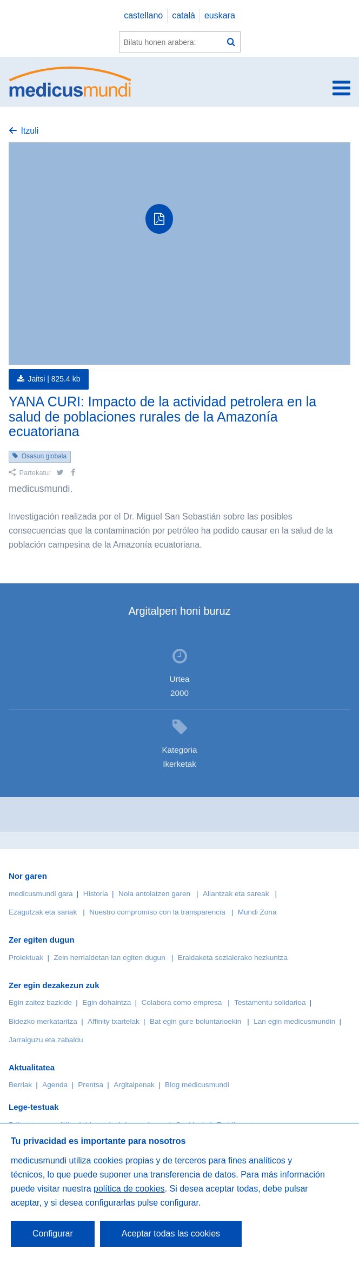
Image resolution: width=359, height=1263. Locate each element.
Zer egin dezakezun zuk (54, 985)
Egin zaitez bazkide (40, 1002)
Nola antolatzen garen (154, 894)
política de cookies (129, 1188)
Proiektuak (26, 957)
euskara (219, 15)
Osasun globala (44, 456)
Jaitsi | (54, 378)
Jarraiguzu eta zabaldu (46, 1040)
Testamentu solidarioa (269, 1002)
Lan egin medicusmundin (294, 1021)
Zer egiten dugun (42, 939)
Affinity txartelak (113, 1021)
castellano (143, 15)
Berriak (20, 1085)
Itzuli (29, 130)
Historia (95, 894)
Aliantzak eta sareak (236, 894)
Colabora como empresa (181, 1002)
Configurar (52, 1233)
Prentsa (90, 1085)
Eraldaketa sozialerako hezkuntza (233, 957)
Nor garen (28, 875)
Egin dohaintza (106, 1002)
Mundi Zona (257, 912)
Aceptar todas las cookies (171, 1233)
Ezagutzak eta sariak (43, 912)
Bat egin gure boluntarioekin (195, 1021)
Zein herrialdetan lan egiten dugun (109, 957)
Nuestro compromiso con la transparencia (157, 912)
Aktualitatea (32, 1067)
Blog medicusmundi (197, 1085)
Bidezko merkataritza (43, 1021)
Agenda (55, 1085)
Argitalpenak (134, 1085)
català (183, 15)
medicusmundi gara (41, 894)
